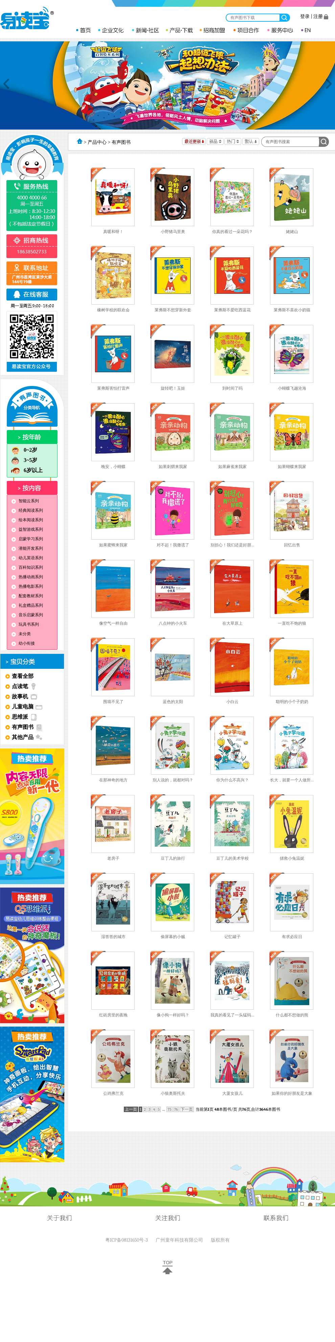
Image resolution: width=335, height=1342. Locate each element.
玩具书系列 (23, 624)
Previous (6, 84)
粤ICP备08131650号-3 (126, 1240)
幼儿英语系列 (25, 558)
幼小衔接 (21, 643)
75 (169, 1109)
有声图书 (23, 727)
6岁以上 (26, 470)
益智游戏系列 (25, 529)
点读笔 (20, 686)
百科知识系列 (25, 567)
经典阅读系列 (25, 510)
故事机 (20, 696)
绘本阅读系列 (25, 520)
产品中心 (97, 142)
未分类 (19, 633)
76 (176, 1109)
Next (329, 84)
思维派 (20, 717)
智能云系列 (23, 501)
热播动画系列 (25, 577)
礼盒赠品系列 (25, 605)
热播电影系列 (25, 586)
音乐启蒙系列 (25, 614)
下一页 (187, 1109)
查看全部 (23, 676)
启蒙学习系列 (25, 539)
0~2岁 (23, 450)
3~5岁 (23, 460)
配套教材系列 (25, 596)
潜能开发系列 (25, 548)
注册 (318, 16)
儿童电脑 (23, 706)
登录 (305, 16)
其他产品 (23, 737)
